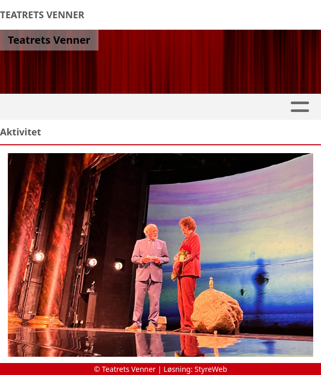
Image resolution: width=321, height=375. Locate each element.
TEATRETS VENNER (42, 14)
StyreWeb (210, 369)
